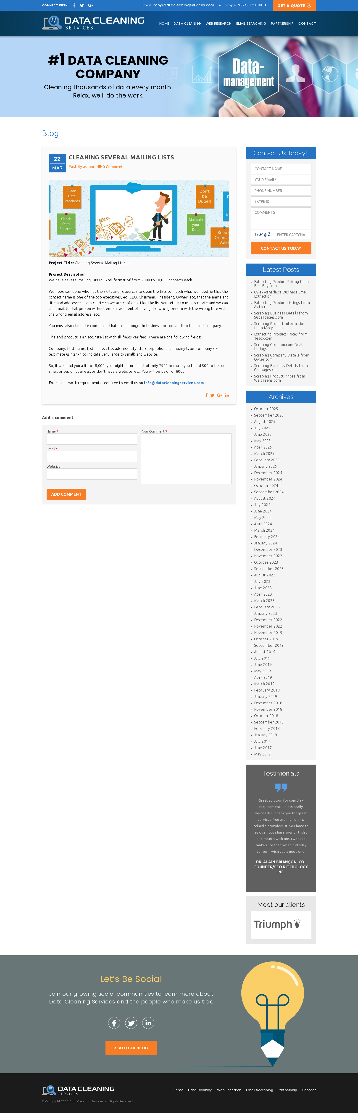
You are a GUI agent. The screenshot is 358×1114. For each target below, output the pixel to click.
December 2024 (268, 473)
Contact (307, 23)
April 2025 (263, 448)
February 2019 (267, 691)
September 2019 (269, 646)
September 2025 (269, 416)
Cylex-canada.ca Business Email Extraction (281, 295)
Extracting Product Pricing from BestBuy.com (281, 284)
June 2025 (263, 435)
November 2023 (268, 556)
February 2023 (267, 608)
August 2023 (264, 576)
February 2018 (267, 729)
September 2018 (269, 723)
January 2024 (265, 544)
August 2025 (264, 422)
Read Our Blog (130, 1048)
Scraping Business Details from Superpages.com (281, 316)
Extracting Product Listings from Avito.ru (282, 305)
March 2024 (264, 531)
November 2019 (268, 633)
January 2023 (265, 614)
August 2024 (264, 499)
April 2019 (263, 678)
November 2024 (268, 480)
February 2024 (267, 537)
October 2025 (266, 409)
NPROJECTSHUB (252, 5)
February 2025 (267, 461)
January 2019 (265, 697)
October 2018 (266, 716)
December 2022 (268, 620)
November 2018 (268, 710)
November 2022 (268, 627)
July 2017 (262, 742)
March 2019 (264, 684)
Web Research (219, 23)
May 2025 (262, 441)
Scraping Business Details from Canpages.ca (281, 368)
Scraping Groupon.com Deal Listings (278, 347)
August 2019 (264, 652)
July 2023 (262, 582)
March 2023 (264, 601)
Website (54, 467)
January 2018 (265, 736)
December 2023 (268, 550)
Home (164, 23)
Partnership (282, 23)
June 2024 (263, 512)
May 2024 (262, 518)
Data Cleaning (187, 23)
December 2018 (268, 704)
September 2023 (269, 569)
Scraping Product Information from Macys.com (279, 326)
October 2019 (266, 640)
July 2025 (262, 429)
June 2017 (263, 748)
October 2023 (266, 563)
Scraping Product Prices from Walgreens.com (279, 379)
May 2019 (262, 672)
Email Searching (251, 23)
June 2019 (263, 665)
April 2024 (263, 525)
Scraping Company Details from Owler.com (281, 358)
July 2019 (262, 659)
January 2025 (265, 467)
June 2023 (263, 588)
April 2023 (263, 595)
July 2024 (262, 505)
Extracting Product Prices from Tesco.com (281, 337)
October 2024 (266, 486)
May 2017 (262, 755)
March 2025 (264, 454)
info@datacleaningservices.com (183, 5)
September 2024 (269, 493)
